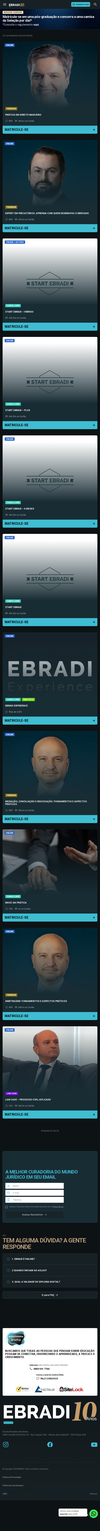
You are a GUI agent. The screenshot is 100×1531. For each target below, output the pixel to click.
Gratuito (28, 699)
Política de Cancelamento (13, 1485)
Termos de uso (58, 1207)
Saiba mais (33, 1365)
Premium (11, 108)
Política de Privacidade (12, 1477)
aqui (36, 24)
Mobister (93, 1494)
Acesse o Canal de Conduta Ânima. (50, 1375)
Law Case (12, 1093)
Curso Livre (13, 305)
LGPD (5, 1494)
